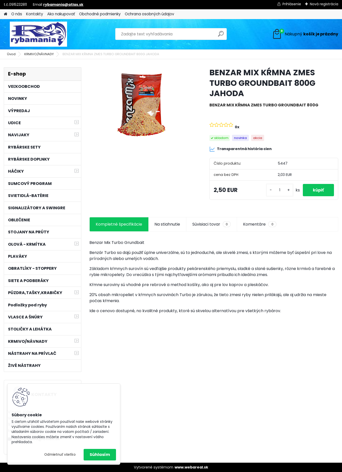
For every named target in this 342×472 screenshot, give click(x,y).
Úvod (11, 54)
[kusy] (280, 190)
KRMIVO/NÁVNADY (39, 54)
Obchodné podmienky (100, 14)
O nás (16, 14)
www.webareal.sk (191, 467)
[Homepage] (5, 14)
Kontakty (34, 14)
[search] (221, 36)
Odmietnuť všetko (60, 454)
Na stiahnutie (167, 224)
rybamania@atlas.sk (63, 4)
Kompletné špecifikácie (119, 224)
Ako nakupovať (61, 14)
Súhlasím (100, 454)
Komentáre (259, 224)
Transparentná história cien (240, 149)
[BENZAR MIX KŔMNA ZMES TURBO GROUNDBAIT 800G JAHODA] (141, 105)
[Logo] (38, 34)
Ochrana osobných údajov (149, 14)
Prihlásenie (291, 4)
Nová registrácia (324, 4)
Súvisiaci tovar (211, 224)
